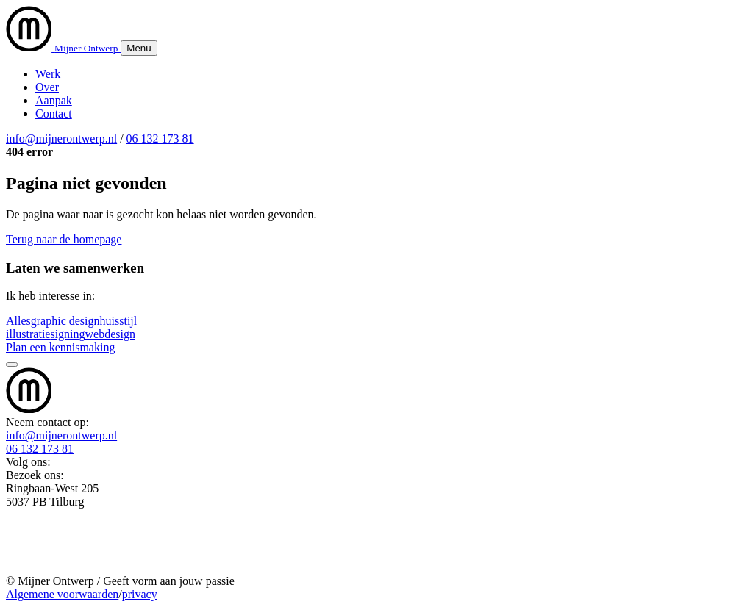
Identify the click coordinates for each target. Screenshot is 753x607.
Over (47, 87)
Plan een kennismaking (60, 347)
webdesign (110, 334)
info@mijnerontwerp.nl (61, 138)
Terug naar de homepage (63, 239)
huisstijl (119, 321)
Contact (53, 113)
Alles (18, 321)
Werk (47, 74)
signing (67, 334)
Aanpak (53, 100)
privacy (139, 594)
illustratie (28, 334)
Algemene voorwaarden (62, 594)
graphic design (65, 321)
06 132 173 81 (160, 138)
